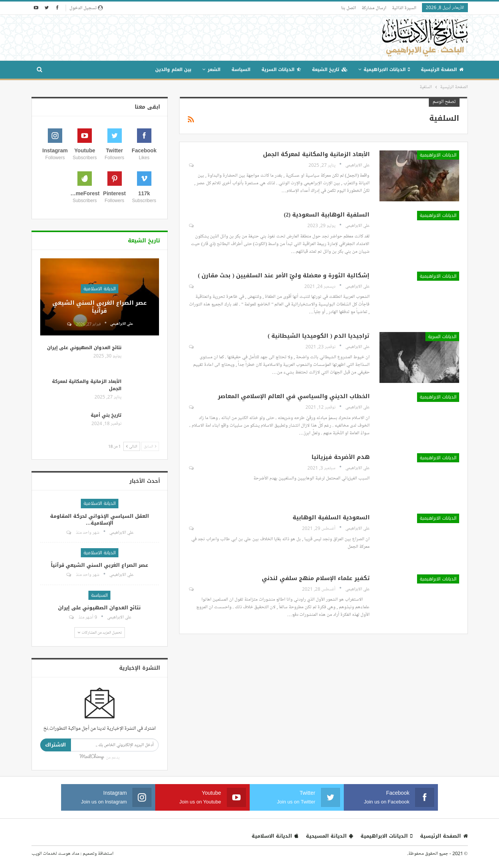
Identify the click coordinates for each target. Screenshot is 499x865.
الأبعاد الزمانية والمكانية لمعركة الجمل (316, 154)
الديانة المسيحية (329, 836)
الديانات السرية (281, 69)
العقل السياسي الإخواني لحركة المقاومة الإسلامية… (99, 519)
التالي (131, 446)
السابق (150, 446)
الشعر (214, 69)
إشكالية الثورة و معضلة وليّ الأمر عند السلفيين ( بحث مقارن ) (284, 275)
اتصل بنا (348, 7)
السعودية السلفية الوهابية (331, 517)
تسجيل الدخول (86, 7)
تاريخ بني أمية (106, 415)
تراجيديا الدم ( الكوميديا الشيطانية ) (319, 336)
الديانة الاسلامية (99, 289)
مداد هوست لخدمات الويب (55, 853)
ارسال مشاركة (374, 7)
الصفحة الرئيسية (442, 69)
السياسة (240, 69)
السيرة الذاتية (404, 7)
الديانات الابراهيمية (387, 69)
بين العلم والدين (173, 69)
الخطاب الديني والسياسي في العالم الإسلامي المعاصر (294, 396)
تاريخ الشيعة (329, 69)
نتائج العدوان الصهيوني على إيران (84, 347)
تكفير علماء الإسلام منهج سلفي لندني (316, 578)
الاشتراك (55, 745)
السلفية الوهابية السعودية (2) (327, 214)
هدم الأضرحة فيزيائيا (341, 457)
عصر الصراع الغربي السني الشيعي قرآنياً (99, 306)
